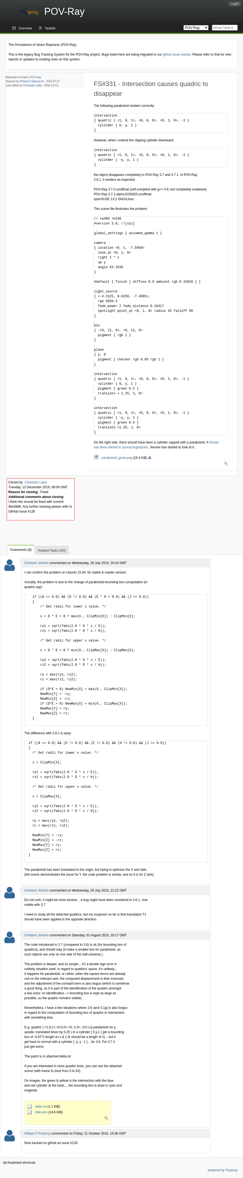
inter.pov (37, 1112)
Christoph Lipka (32, 85)
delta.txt (37, 1106)
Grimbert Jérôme (36, 563)
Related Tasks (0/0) (52, 550)
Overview (25, 28)
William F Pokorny (37, 1133)
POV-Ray (35, 77)
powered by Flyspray (223, 1170)
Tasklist (50, 28)
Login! (234, 4)
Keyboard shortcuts (19, 1163)
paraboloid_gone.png (113, 458)
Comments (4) (21, 550)
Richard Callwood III (32, 81)
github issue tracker (176, 54)
